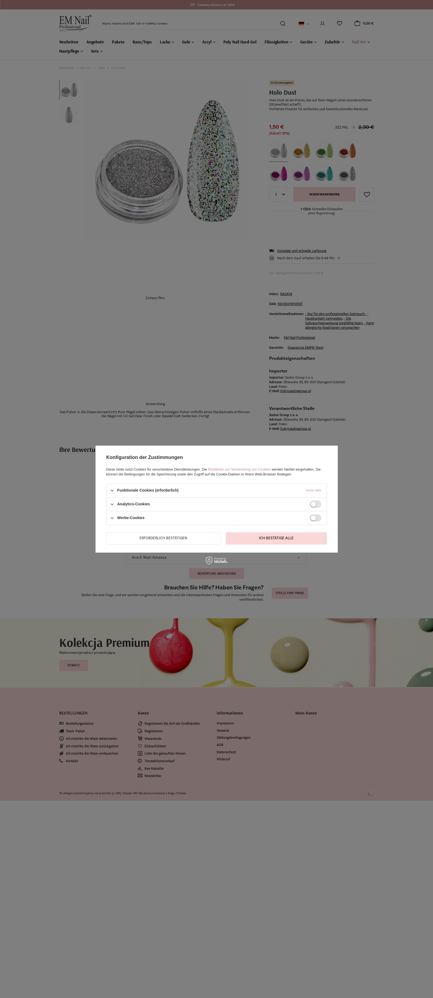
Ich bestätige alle (276, 538)
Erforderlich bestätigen (163, 538)
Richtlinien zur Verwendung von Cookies (239, 469)
